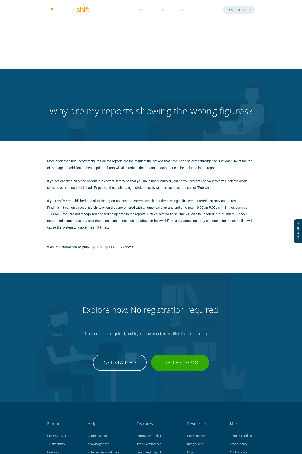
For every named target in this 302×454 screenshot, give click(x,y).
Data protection (240, 390)
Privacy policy (238, 374)
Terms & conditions (242, 365)
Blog (190, 382)
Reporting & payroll (149, 382)
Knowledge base (98, 374)
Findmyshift (87, 432)
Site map (235, 398)
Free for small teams (150, 407)
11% (110, 177)
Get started (119, 292)
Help (175, 11)
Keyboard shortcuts (100, 390)
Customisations (197, 398)
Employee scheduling (150, 365)
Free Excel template (199, 407)
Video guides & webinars (103, 382)
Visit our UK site (240, 407)
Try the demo (180, 292)
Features (131, 11)
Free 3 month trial (58, 398)
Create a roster (239, 11)
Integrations (195, 374)
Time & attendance (149, 374)
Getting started (97, 365)
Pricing (155, 11)
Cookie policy (238, 382)
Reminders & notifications (153, 390)
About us (53, 407)
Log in (212, 11)
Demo (195, 11)
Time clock (194, 390)
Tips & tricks (95, 398)
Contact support (98, 407)
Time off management (151, 398)
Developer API (196, 365)
